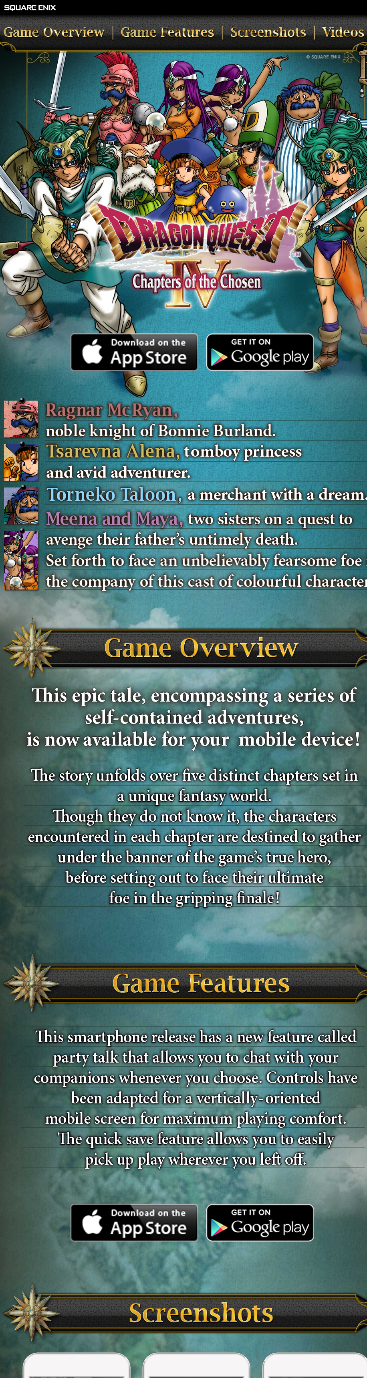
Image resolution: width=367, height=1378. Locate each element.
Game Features (193, 33)
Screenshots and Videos (294, 33)
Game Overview (69, 33)
